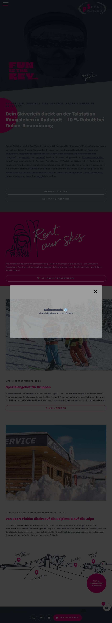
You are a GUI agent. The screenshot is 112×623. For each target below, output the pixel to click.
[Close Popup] (97, 290)
